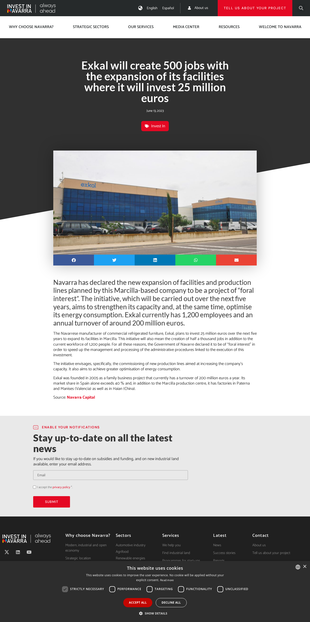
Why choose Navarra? (31, 27)
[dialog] (155, 591)
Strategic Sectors (91, 27)
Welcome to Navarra (280, 27)
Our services (141, 27)
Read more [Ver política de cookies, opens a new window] (167, 580)
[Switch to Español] (168, 8)
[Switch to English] (152, 8)
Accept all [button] (138, 602)
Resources (229, 27)
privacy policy (61, 487)
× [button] (304, 567)
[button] (301, 8)
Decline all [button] (171, 602)
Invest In (158, 126)
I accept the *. (55, 487)
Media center (186, 27)
